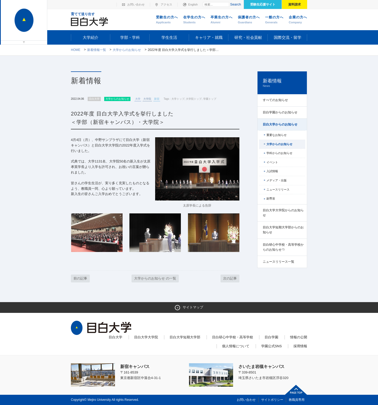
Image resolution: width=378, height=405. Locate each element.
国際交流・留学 (287, 37)
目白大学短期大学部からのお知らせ (283, 229)
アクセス (166, 4)
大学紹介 (90, 37)
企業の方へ (298, 20)
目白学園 (271, 337)
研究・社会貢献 (248, 37)
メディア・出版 (276, 180)
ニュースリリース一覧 (278, 262)
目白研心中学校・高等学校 (232, 337)
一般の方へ (274, 20)
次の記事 (230, 278)
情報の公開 (298, 337)
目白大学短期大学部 (185, 337)
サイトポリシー (272, 400)
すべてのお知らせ (275, 100)
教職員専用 (296, 400)
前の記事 (80, 278)
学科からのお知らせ (279, 153)
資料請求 (294, 4)
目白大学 (115, 337)
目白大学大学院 (146, 337)
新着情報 (282, 83)
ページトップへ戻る (296, 390)
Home (75, 50)
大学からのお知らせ (127, 50)
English (193, 4)
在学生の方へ (194, 20)
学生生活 (169, 37)
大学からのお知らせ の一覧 (155, 278)
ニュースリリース (278, 189)
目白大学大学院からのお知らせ (283, 212)
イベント (272, 162)
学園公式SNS (271, 346)
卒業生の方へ (222, 20)
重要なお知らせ (276, 134)
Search (235, 4)
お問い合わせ (136, 4)
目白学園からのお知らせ (280, 112)
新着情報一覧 (96, 50)
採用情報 (300, 346)
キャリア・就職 (209, 37)
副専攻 (270, 198)
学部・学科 (130, 37)
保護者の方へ (249, 20)
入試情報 (272, 171)
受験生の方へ (167, 20)
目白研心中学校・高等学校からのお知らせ (283, 247)
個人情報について (235, 346)
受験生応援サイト (262, 4)
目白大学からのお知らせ (280, 124)
